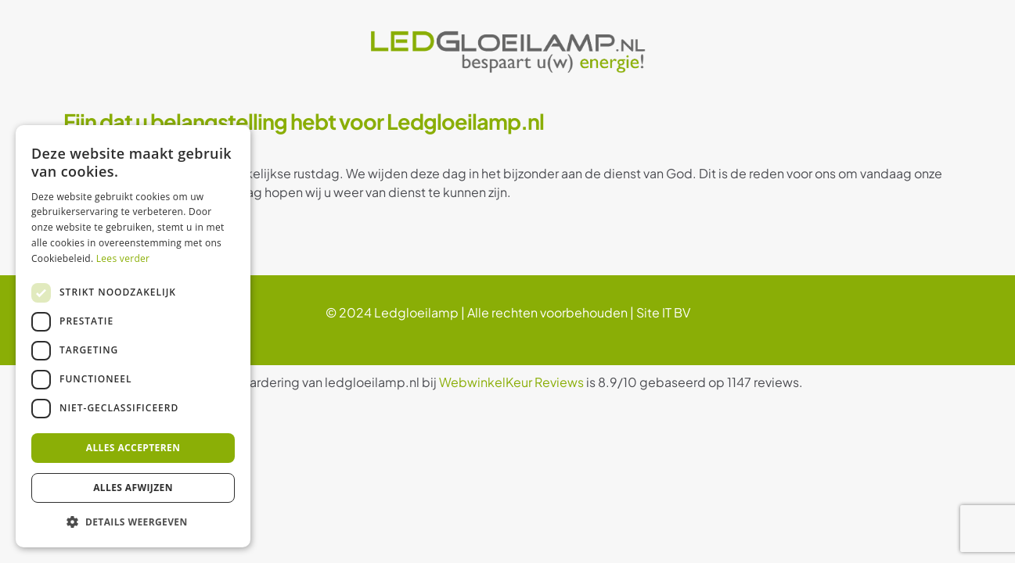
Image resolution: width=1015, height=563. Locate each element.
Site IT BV (663, 312)
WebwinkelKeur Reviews (511, 382)
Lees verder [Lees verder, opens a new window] (123, 258)
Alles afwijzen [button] (133, 487)
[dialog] (133, 336)
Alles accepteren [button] (133, 447)
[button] (133, 522)
